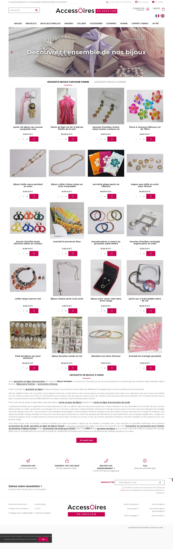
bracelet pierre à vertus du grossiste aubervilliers (106, 261)
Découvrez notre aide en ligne (145, 483)
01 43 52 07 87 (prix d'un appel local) (106, 484)
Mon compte (141, 2)
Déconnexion (157, 534)
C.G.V (38, 527)
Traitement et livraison (19, 527)
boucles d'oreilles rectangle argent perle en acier (145, 261)
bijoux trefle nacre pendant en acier (28, 204)
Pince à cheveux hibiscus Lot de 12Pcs (145, 147)
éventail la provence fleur (67, 260)
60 (67, 153)
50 (145, 210)
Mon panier (132, 527)
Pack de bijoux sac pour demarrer (28, 376)
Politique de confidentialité (21, 532)
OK (43, 539)
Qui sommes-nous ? (19, 523)
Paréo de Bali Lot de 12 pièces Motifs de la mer (67, 147)
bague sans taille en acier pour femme (145, 204)
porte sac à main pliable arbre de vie (145, 319)
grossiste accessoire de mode (80, 445)
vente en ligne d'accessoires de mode (112, 421)
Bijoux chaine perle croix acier (67, 318)
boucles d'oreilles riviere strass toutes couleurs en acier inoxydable (106, 147)
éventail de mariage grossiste (145, 375)
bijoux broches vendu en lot (67, 375)
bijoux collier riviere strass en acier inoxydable (67, 204)
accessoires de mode (19, 445)
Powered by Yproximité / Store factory (145, 546)
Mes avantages (130, 534)
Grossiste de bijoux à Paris (86, 393)
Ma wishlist (157, 2)
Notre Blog (41, 523)
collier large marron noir (28, 318)
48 (106, 210)
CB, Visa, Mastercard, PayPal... (67, 483)
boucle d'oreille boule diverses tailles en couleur (28, 261)
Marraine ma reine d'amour (106, 375)
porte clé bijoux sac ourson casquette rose (28, 147)
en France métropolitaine (28, 483)
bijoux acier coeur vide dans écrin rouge (106, 319)
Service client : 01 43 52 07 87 (119, 2)
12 (106, 267)
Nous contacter (130, 523)
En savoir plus (86, 459)
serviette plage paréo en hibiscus (106, 204)
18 (145, 325)
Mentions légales (43, 532)
